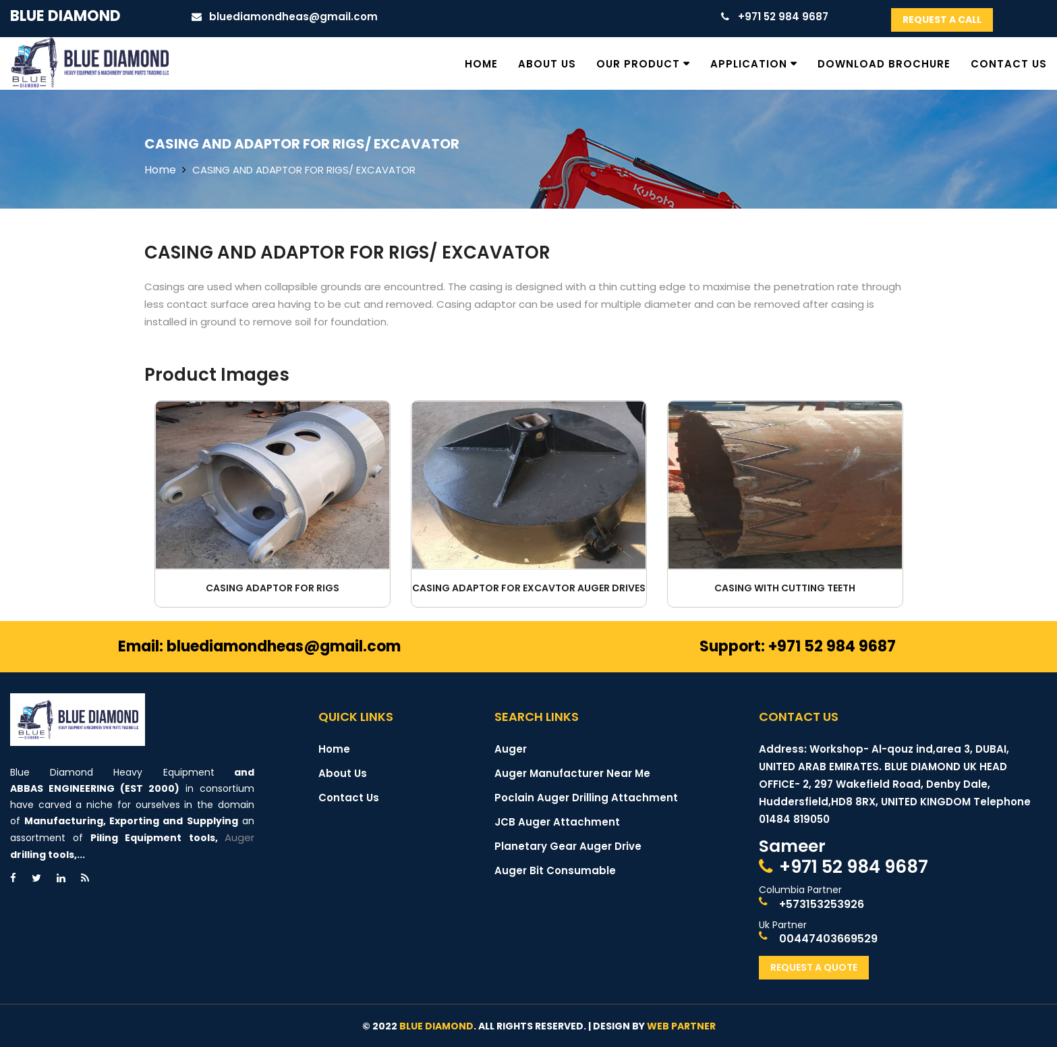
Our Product (638, 64)
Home (481, 64)
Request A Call (942, 19)
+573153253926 (821, 904)
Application (748, 64)
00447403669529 (828, 938)
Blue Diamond (65, 16)
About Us (547, 64)
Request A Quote (813, 967)
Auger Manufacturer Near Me (572, 773)
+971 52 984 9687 (853, 867)
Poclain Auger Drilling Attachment (586, 797)
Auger (239, 837)
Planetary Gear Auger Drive (567, 846)
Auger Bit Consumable (555, 870)
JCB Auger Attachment (557, 822)
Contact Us (1009, 64)
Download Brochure (884, 64)
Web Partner (681, 1026)
